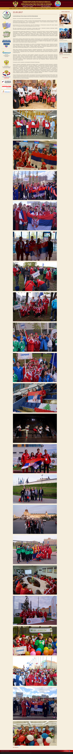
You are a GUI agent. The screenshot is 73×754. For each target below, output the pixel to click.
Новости (15, 8)
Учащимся (28, 8)
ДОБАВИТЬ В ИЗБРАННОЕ (5, 751)
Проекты (49, 8)
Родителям (33, 8)
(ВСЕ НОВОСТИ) (65, 57)
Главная (10, 8)
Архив (57, 8)
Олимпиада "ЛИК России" (41, 8)
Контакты (53, 8)
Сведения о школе (21, 8)
